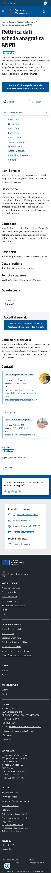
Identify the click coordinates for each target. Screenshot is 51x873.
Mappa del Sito (37, 862)
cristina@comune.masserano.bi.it (20, 434)
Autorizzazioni (8, 633)
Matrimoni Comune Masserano (15, 801)
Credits (16, 862)
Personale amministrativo (13, 605)
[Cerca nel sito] (42, 11)
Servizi (11, 21)
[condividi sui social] (8, 102)
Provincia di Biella (9, 796)
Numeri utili (7, 739)
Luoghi (5, 689)
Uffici (4, 614)
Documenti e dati (9, 592)
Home (4, 21)
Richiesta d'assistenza (11, 831)
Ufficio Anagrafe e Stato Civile (19, 374)
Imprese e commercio (11, 646)
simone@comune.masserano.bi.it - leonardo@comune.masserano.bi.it (20, 391)
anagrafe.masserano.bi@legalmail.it (21, 399)
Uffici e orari (7, 735)
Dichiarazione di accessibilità (14, 814)
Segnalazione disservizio (12, 824)
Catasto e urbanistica (11, 637)
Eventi (4, 694)
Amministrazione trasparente (15, 818)
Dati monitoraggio (10, 859)
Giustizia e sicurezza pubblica (14, 642)
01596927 (15, 719)
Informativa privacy (10, 805)
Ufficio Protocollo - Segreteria (19, 419)
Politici (4, 609)
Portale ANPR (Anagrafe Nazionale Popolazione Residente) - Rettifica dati (25, 87)
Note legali (6, 809)
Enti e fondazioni (9, 596)
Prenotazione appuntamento (15, 827)
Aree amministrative (11, 587)
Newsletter (7, 848)
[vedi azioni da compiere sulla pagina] (34, 102)
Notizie (5, 670)
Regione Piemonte (10, 3)
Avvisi (4, 674)
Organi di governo (10, 601)
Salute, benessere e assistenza (15, 651)
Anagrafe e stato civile (26, 21)
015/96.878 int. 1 (21, 383)
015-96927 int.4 (20, 428)
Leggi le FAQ (7, 821)
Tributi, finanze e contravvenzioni (16, 655)
